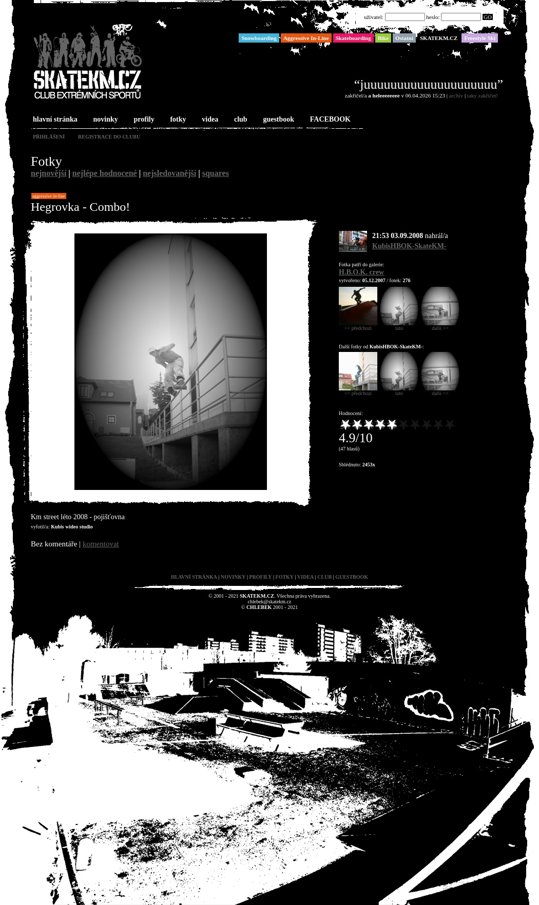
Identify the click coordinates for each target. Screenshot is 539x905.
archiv (456, 95)
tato (399, 326)
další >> (440, 326)
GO (488, 17)
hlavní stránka (54, 119)
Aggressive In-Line (48, 196)
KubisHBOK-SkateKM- (409, 246)
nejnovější (48, 173)
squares (215, 173)
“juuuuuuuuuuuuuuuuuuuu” (428, 84)
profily (143, 119)
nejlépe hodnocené (104, 173)
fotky (177, 119)
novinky (104, 119)
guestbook (277, 119)
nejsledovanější (169, 173)
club (239, 119)
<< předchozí (358, 326)
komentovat (101, 544)
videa (209, 119)
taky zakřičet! (482, 95)
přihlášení (49, 137)
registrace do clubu (109, 137)
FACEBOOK (329, 119)
